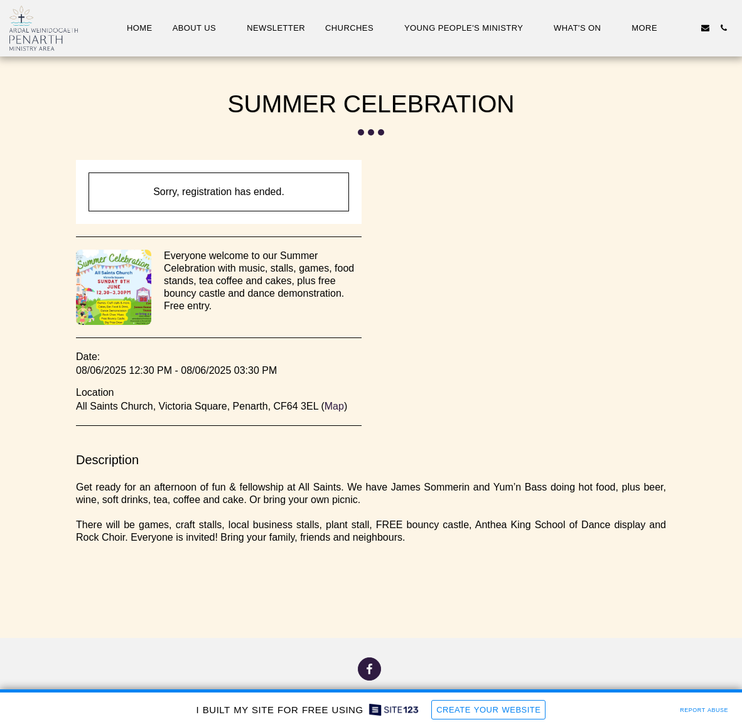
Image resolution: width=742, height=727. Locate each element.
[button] (200, 28)
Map (334, 406)
